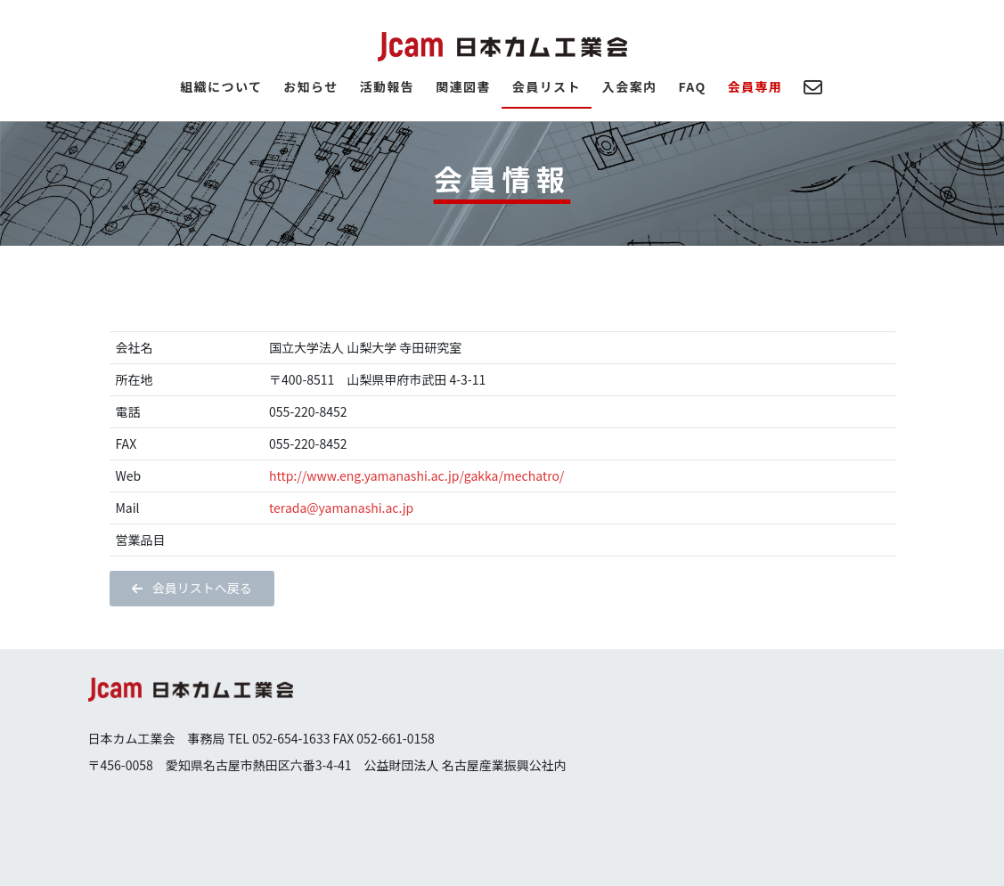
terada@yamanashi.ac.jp (341, 507)
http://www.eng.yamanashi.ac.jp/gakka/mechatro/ (416, 475)
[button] (192, 588)
